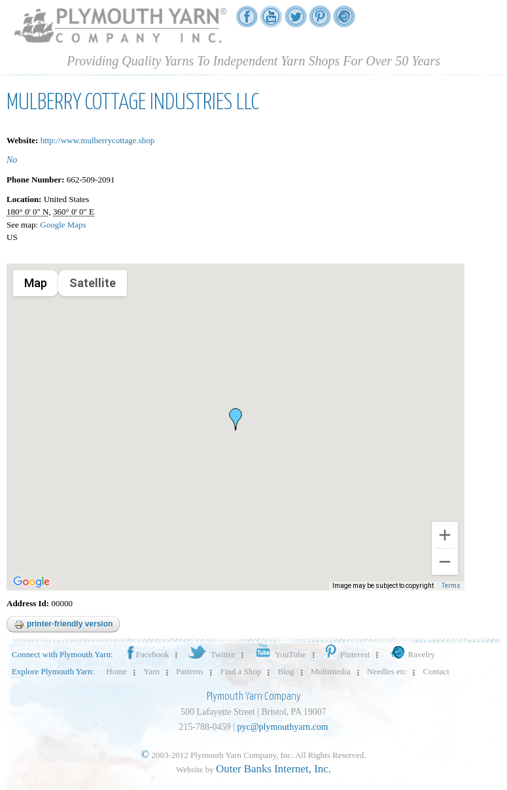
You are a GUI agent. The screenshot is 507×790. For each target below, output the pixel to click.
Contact (436, 671)
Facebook (147, 654)
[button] (235, 419)
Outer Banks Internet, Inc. (273, 769)
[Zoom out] (445, 562)
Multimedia (331, 671)
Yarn (151, 671)
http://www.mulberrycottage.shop (98, 140)
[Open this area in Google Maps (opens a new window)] (31, 582)
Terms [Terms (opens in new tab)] (451, 585)
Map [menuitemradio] (35, 283)
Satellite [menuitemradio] (92, 283)
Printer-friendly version (63, 624)
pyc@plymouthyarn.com (282, 727)
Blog (286, 671)
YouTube (278, 654)
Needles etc (386, 671)
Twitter (210, 654)
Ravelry (411, 654)
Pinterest (346, 654)
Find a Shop (240, 671)
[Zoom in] (445, 535)
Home (116, 671)
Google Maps (63, 225)
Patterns (189, 671)
